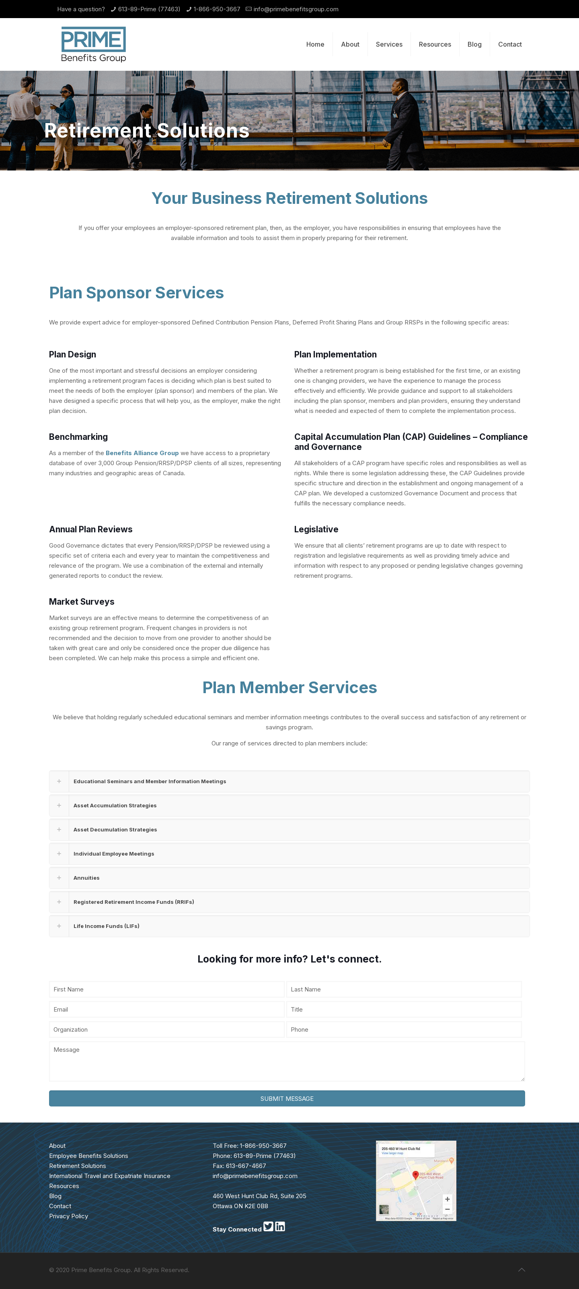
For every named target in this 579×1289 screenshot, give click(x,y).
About (57, 1145)
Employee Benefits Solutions (88, 1156)
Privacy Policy (68, 1216)
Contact (60, 1206)
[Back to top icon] (521, 1269)
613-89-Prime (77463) (149, 9)
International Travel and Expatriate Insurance (109, 1176)
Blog (55, 1196)
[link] (289, 781)
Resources (64, 1186)
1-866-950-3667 (217, 9)
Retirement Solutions (77, 1166)
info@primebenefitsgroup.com (296, 9)
